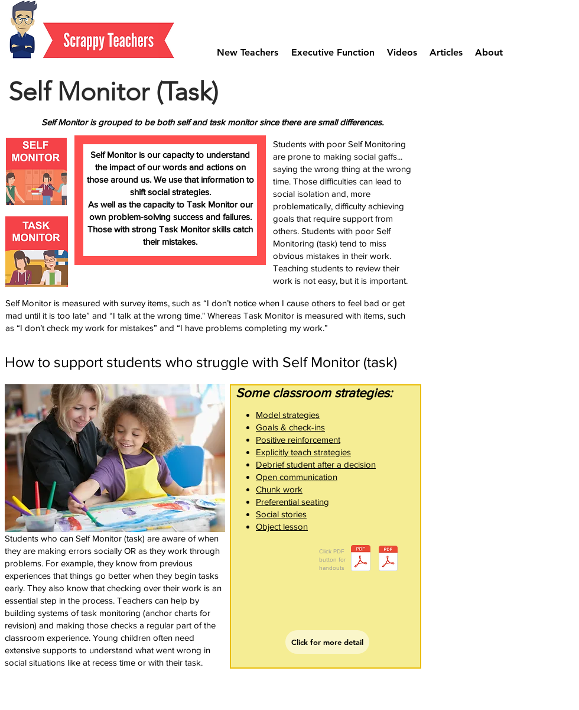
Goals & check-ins (290, 427)
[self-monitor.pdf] (360, 560)
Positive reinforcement (298, 440)
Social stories (281, 514)
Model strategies (288, 415)
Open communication (296, 477)
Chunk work (279, 489)
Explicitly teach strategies (303, 452)
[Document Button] (387, 560)
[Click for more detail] (327, 642)
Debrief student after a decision (316, 464)
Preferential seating (292, 502)
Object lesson (282, 526)
